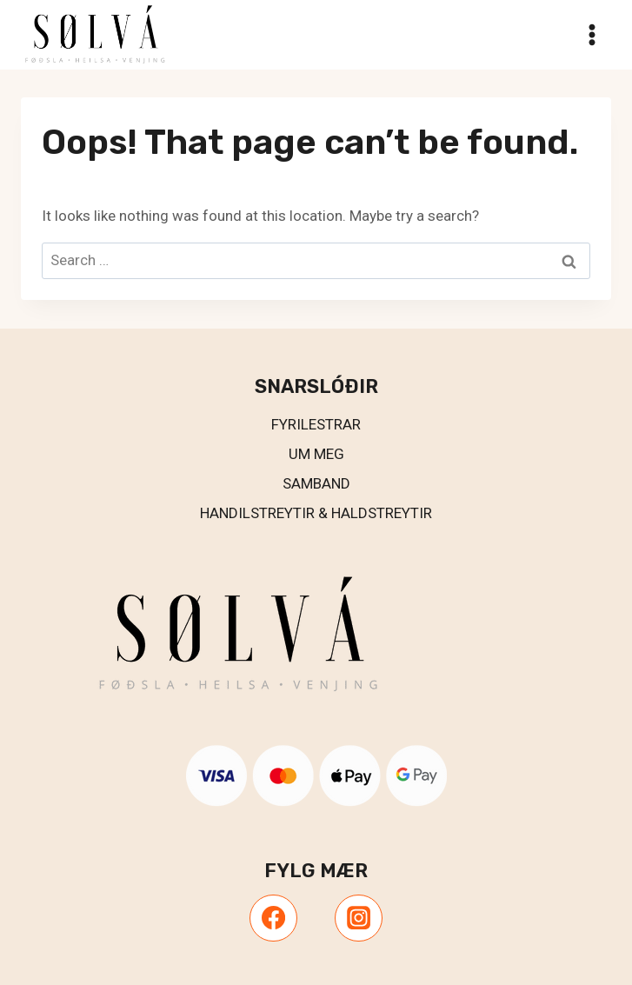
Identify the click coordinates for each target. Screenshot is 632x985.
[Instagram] (358, 918)
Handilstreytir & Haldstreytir (316, 513)
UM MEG (316, 454)
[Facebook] (272, 918)
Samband (316, 483)
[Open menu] (591, 34)
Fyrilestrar (316, 424)
